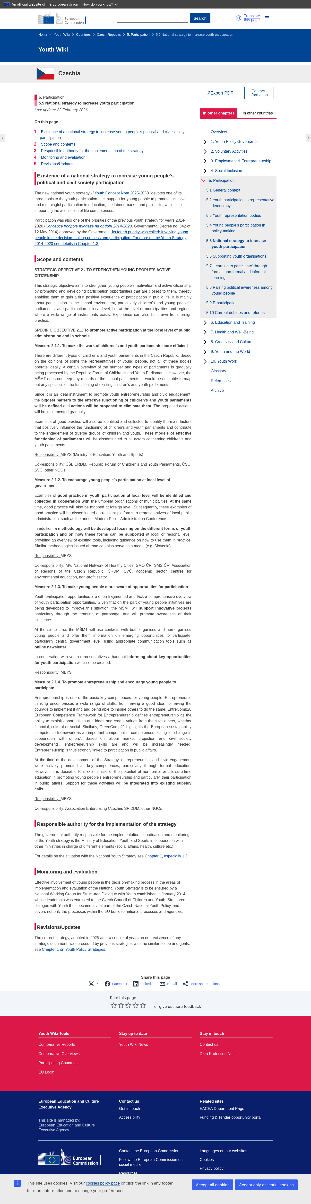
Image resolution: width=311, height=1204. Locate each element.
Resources (128, 1173)
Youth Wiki (62, 34)
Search (200, 18)
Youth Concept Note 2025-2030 (122, 193)
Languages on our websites (223, 1151)
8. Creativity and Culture (231, 342)
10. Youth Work (224, 361)
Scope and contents (58, 144)
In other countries (258, 113)
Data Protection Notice (219, 1054)
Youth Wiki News (133, 1044)
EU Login (46, 1072)
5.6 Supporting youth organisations (239, 256)
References (221, 381)
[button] (239, 18)
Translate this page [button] (252, 18)
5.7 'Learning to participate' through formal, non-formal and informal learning (239, 272)
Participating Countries (58, 1063)
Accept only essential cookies (266, 1184)
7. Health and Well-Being (232, 332)
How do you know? (100, 4)
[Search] (152, 18)
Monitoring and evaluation (63, 157)
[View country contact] (259, 93)
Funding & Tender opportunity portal (230, 1117)
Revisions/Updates (57, 164)
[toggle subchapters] (205, 142)
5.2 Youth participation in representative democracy (243, 203)
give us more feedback (180, 1006)
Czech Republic (109, 34)
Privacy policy (212, 1168)
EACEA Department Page (222, 1109)
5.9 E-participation (225, 303)
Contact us (209, 1044)
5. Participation (138, 34)
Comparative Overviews (59, 1054)
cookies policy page (103, 1183)
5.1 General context (226, 190)
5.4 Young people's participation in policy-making (238, 228)
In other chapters (218, 113)
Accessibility (129, 1117)
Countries (83, 34)
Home (42, 34)
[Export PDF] (221, 93)
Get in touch (129, 1109)
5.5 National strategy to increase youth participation (239, 244)
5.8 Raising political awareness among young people (242, 290)
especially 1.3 (176, 856)
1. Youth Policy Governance (235, 142)
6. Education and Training (233, 322)
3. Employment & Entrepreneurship (241, 161)
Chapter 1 (153, 856)
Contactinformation (258, 93)
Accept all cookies (212, 1184)
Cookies (207, 1160)
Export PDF (221, 93)
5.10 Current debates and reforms (238, 313)
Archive (217, 390)
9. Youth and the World (230, 351)
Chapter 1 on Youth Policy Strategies (73, 949)
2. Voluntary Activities (229, 151)
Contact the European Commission (149, 1151)
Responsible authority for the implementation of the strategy (92, 151)
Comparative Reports (56, 1044)
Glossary (218, 371)
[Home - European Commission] (65, 18)
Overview (219, 132)
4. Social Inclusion (226, 171)
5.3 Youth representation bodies (236, 215)
